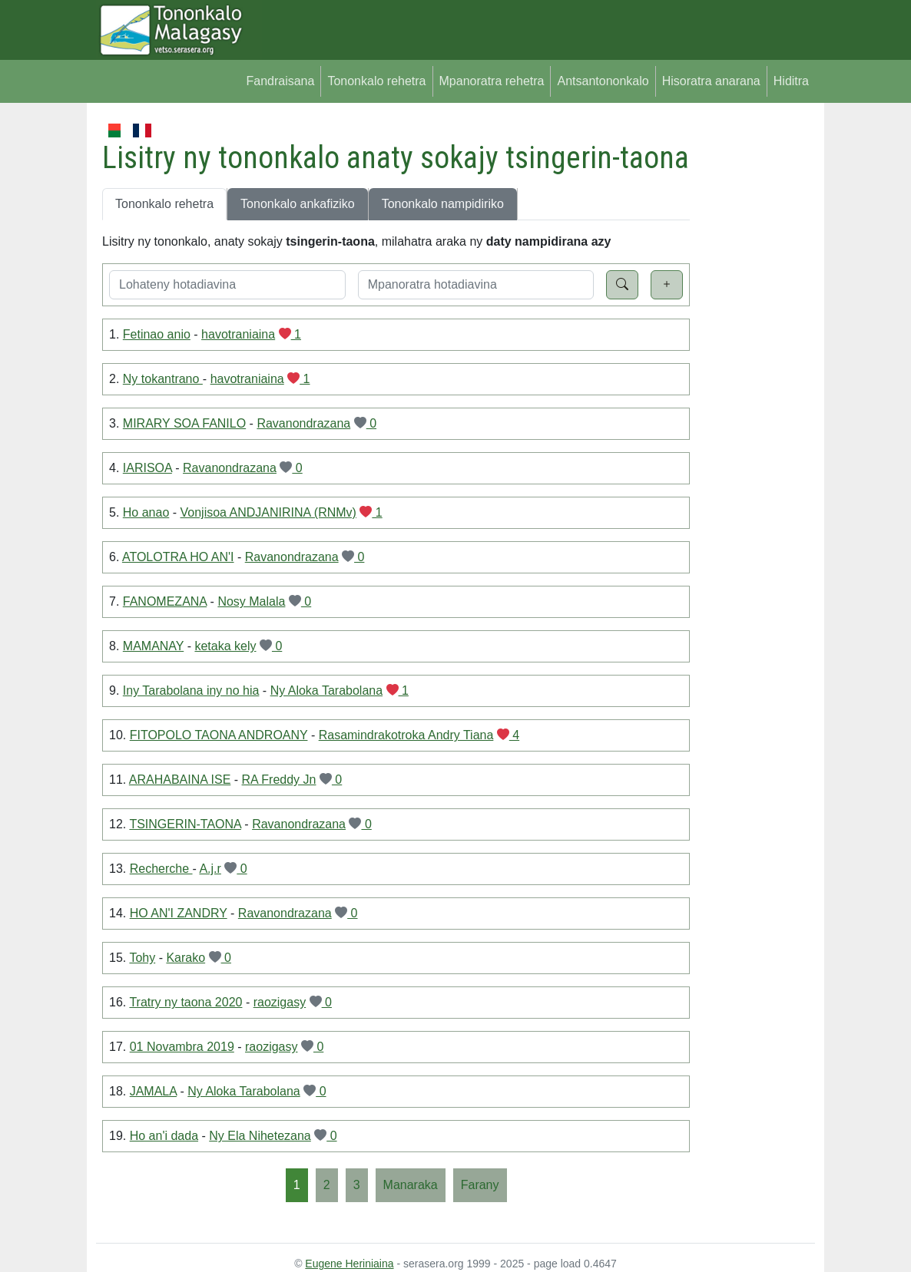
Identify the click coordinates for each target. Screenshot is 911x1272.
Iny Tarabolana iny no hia (191, 690)
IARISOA (147, 467)
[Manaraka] (411, 1185)
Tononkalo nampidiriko (443, 203)
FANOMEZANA (165, 601)
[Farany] (480, 1185)
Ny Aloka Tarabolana (326, 690)
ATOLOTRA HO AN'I (178, 556)
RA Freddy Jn (279, 779)
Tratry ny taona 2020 (185, 1002)
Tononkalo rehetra (376, 81)
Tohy (142, 957)
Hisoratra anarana (711, 81)
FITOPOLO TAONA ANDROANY (219, 735)
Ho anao (146, 512)
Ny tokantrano (163, 378)
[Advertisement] (752, 351)
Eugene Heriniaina (349, 1263)
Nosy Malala (251, 601)
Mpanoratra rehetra (492, 81)
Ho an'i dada (164, 1135)
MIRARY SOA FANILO (184, 423)
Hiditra (791, 81)
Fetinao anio (156, 334)
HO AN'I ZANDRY (178, 913)
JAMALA (153, 1091)
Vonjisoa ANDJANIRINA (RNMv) (268, 512)
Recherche (161, 868)
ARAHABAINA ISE (180, 779)
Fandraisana (280, 81)
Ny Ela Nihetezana (260, 1135)
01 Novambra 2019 (182, 1046)
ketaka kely (225, 646)
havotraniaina (238, 334)
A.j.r (209, 868)
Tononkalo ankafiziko (297, 203)
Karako (185, 957)
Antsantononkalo (602, 81)
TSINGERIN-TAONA (185, 824)
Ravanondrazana (303, 423)
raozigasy (279, 1002)
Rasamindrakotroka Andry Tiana (406, 735)
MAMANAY (153, 646)
